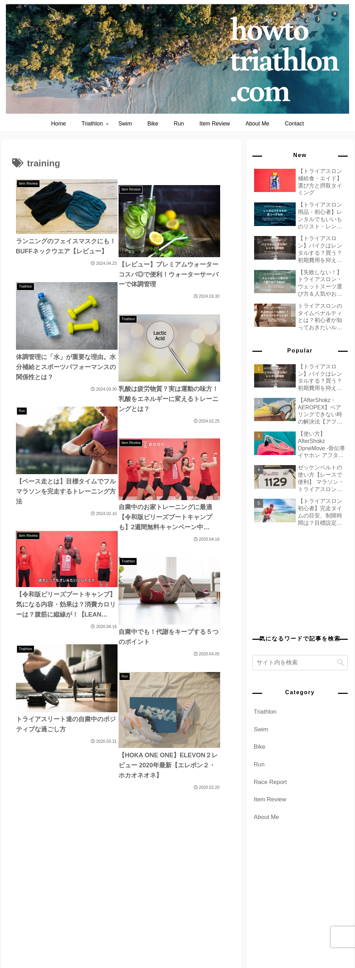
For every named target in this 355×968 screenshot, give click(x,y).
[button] (340, 662)
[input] (299, 662)
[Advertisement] (299, 579)
